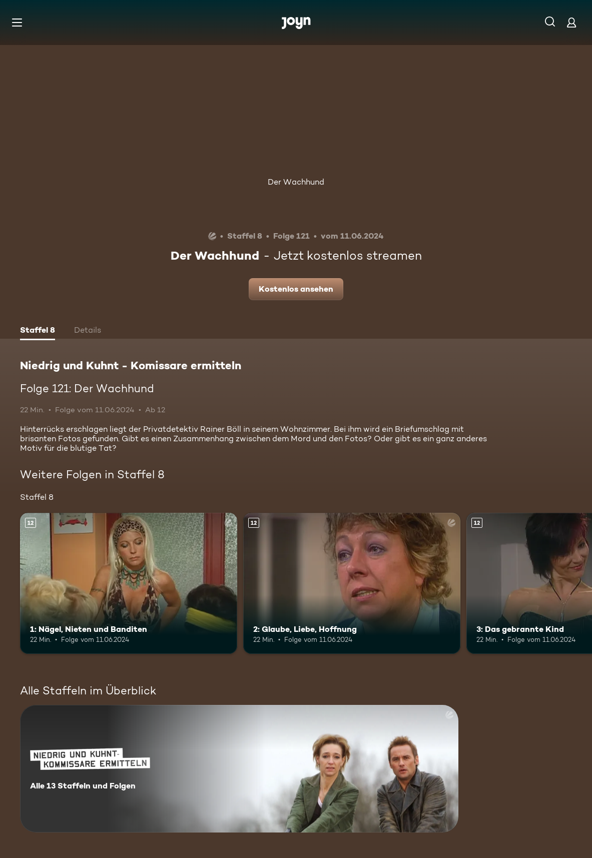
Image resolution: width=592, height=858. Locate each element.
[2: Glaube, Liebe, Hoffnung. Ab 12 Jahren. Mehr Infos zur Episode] (351, 583)
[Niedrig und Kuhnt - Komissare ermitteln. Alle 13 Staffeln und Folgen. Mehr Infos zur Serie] (239, 768)
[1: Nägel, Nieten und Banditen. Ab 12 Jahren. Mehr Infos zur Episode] (128, 583)
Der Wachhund (296, 182)
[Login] (571, 22)
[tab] (37, 331)
